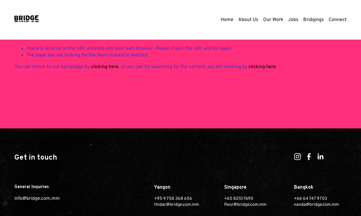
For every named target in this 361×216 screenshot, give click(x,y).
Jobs (293, 20)
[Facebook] (309, 156)
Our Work (273, 20)
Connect (338, 20)
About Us (248, 20)
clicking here (105, 67)
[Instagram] (297, 156)
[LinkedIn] (320, 156)
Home (227, 20)
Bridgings (313, 20)
